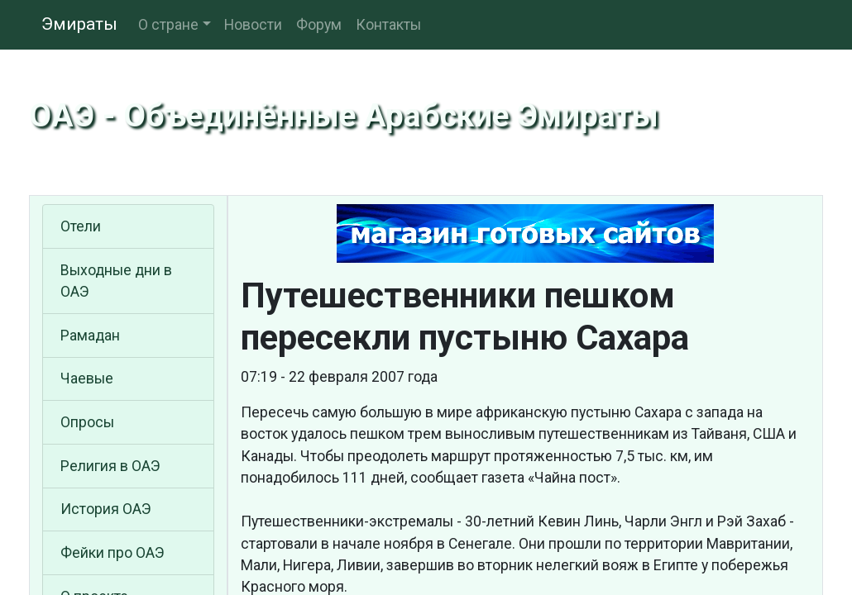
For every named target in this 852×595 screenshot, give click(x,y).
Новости (253, 25)
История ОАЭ (105, 509)
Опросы (87, 422)
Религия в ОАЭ (110, 466)
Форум (319, 25)
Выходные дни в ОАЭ (116, 281)
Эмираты (79, 24)
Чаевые (86, 378)
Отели (80, 226)
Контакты (388, 25)
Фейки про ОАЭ (112, 553)
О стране (168, 25)
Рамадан (90, 335)
